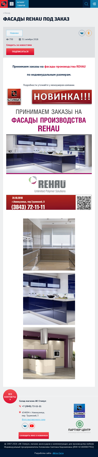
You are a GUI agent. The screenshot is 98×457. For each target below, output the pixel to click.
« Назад (6, 13)
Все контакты (10, 395)
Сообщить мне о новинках (34, 435)
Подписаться (20, 51)
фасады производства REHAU (65, 66)
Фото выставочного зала (33, 419)
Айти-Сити (58, 453)
